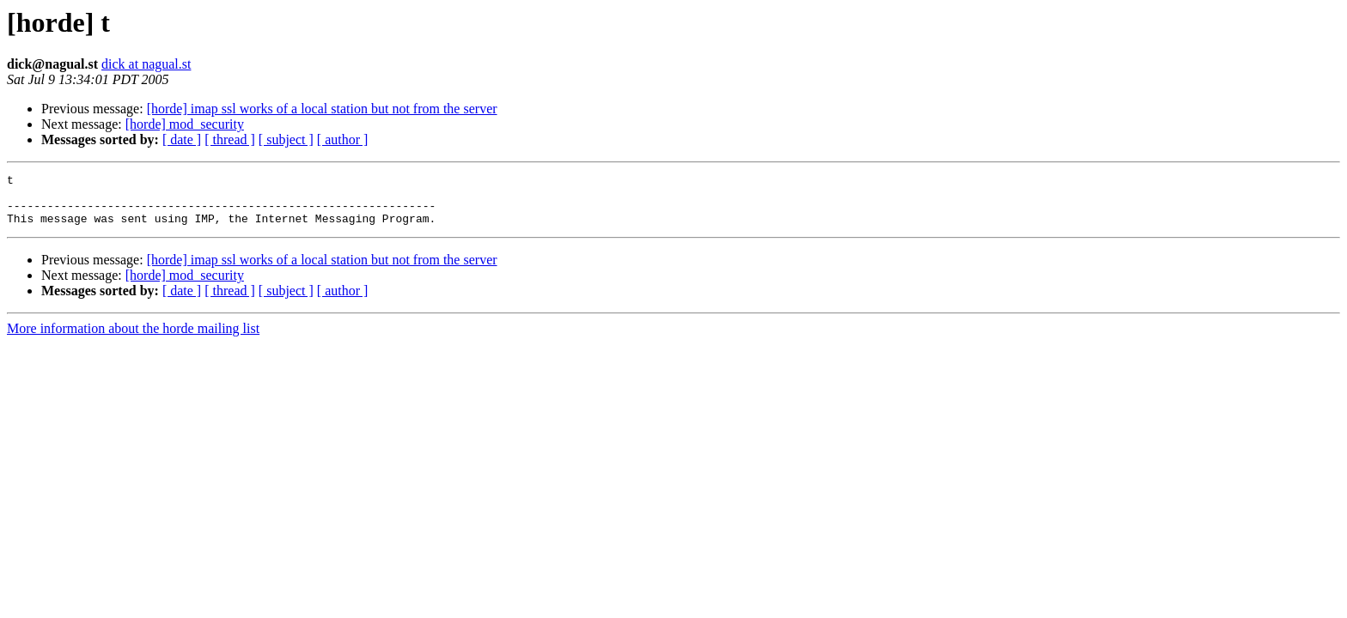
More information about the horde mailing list (133, 338)
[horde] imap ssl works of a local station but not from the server (322, 108)
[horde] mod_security (184, 124)
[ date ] (181, 139)
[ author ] (343, 139)
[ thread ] (229, 139)
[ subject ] (286, 139)
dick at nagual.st (146, 64)
